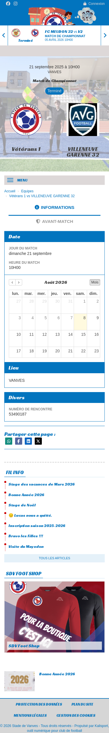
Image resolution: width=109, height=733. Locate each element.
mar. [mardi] (28, 293)
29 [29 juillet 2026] (44, 301)
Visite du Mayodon (26, 546)
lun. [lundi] (15, 293)
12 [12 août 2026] (44, 334)
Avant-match (54, 221)
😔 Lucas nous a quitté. (30, 515)
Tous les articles (54, 558)
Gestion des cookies (75, 715)
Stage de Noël (22, 505)
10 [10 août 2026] (18, 334)
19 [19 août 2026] (44, 351)
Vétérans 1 (26, 149)
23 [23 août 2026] (96, 351)
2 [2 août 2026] (97, 301)
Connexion (94, 4)
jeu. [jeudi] (54, 293)
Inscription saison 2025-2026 (37, 525)
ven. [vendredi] (67, 293)
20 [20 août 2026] (57, 351)
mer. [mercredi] (42, 293)
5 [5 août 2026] (45, 317)
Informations (55, 207)
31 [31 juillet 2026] (70, 301)
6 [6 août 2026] (58, 317)
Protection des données (39, 704)
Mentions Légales (30, 715)
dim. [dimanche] (93, 293)
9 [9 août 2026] (97, 317)
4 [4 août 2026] (33, 317)
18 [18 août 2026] (31, 351)
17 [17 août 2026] (18, 351)
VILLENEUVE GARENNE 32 (83, 151)
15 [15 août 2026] (83, 334)
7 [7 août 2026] (72, 317)
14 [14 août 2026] (70, 334)
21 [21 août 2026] (70, 351)
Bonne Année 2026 (26, 494)
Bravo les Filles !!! (26, 535)
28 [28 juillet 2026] (31, 301)
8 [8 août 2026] (84, 317)
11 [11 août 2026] (31, 334)
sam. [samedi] (80, 293)
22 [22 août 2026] (83, 351)
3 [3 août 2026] (19, 317)
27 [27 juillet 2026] (18, 301)
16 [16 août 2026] (96, 334)
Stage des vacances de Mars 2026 (42, 484)
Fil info (15, 472)
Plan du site (82, 704)
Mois (94, 282)
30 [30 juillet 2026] (57, 301)
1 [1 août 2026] (84, 301)
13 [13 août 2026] (57, 334)
